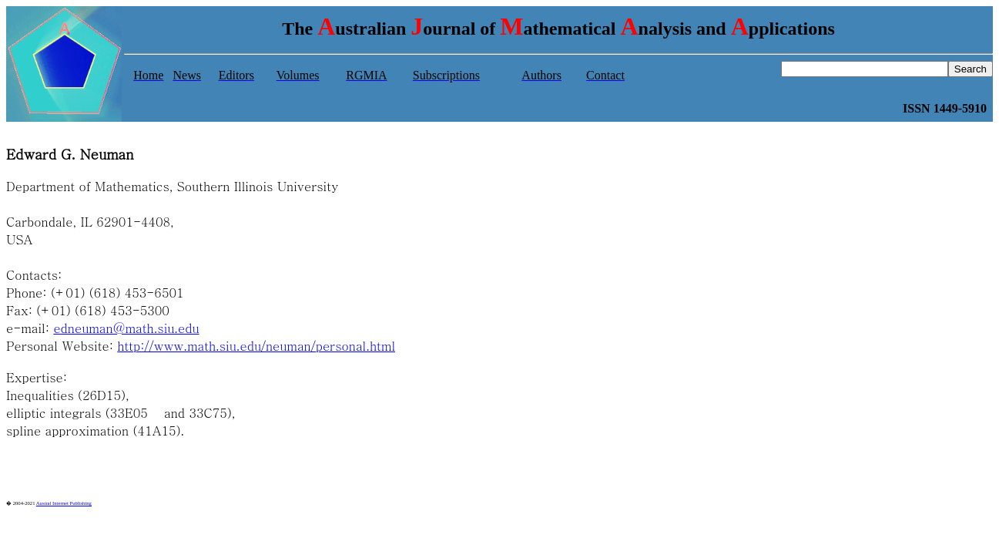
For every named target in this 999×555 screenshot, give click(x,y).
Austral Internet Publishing (64, 503)
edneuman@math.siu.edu (126, 328)
